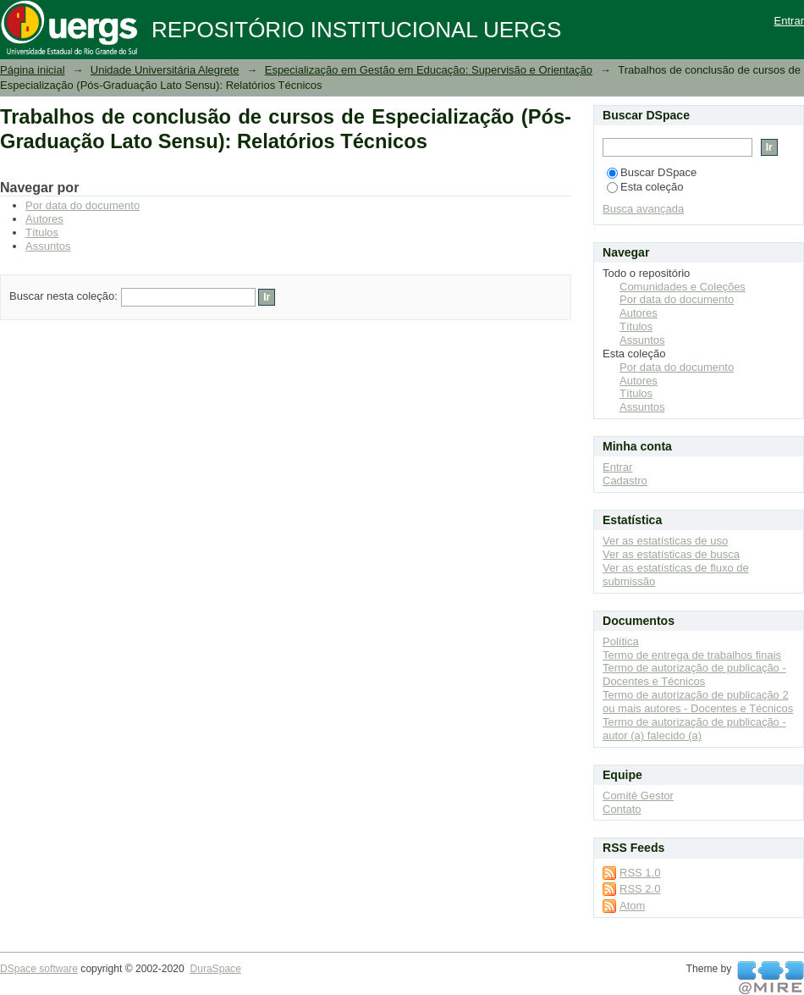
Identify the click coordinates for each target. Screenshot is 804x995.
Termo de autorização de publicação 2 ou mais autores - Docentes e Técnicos (698, 701)
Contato (622, 809)
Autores (44, 219)
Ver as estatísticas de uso (665, 540)
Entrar (789, 20)
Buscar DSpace (652, 172)
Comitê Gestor (638, 795)
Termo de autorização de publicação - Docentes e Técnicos (694, 674)
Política (621, 641)
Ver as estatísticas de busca (671, 554)
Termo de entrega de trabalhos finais (692, 655)
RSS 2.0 (640, 888)
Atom (632, 905)
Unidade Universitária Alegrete (165, 70)
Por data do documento (82, 205)
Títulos (41, 232)
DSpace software (39, 969)
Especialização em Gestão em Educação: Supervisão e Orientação (428, 70)
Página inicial (32, 70)
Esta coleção (645, 186)
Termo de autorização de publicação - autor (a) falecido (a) (694, 729)
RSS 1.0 (640, 872)
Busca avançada (643, 208)
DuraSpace (215, 969)
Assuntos (47, 246)
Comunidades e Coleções (683, 286)
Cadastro (625, 480)
